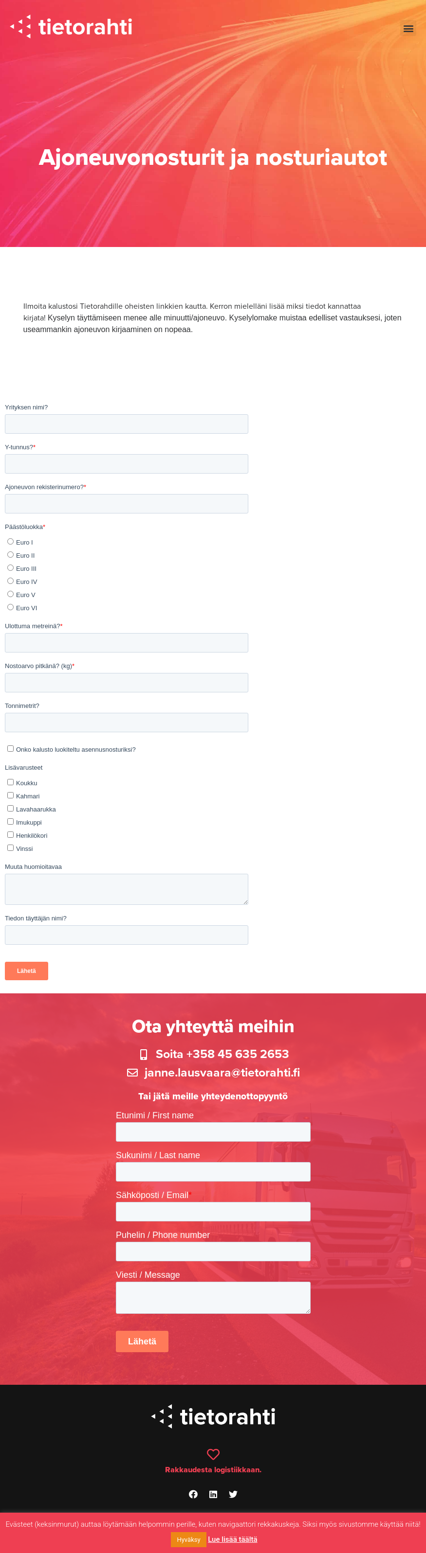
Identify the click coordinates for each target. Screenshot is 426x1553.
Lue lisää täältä (232, 1539)
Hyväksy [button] (188, 1539)
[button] (408, 28)
